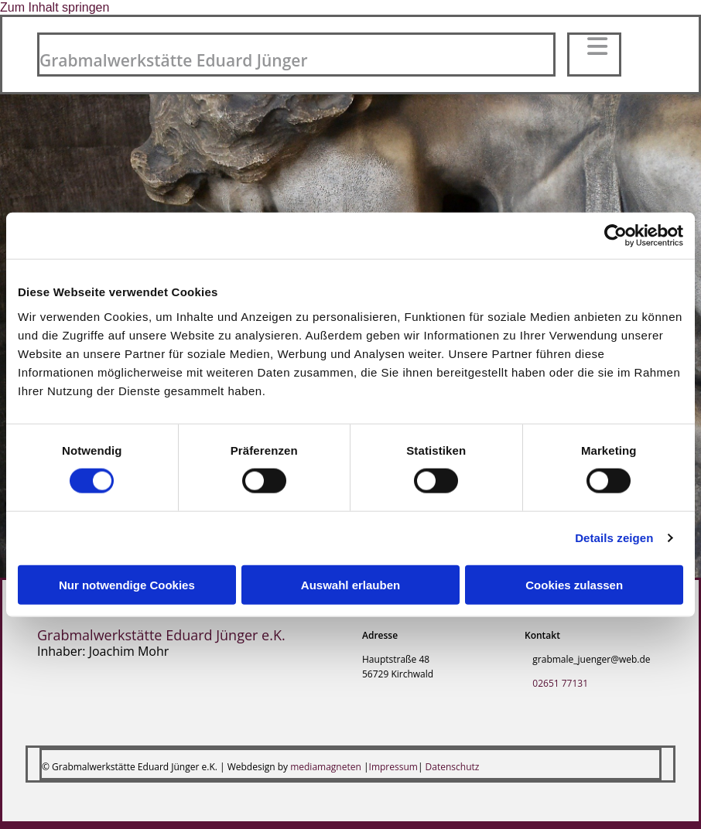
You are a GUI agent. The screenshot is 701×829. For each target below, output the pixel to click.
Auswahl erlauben (350, 584)
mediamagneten (325, 766)
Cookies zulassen (574, 584)
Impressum (393, 766)
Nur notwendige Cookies (127, 584)
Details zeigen (614, 537)
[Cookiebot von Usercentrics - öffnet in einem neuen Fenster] (615, 235)
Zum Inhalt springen (54, 7)
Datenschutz (453, 766)
